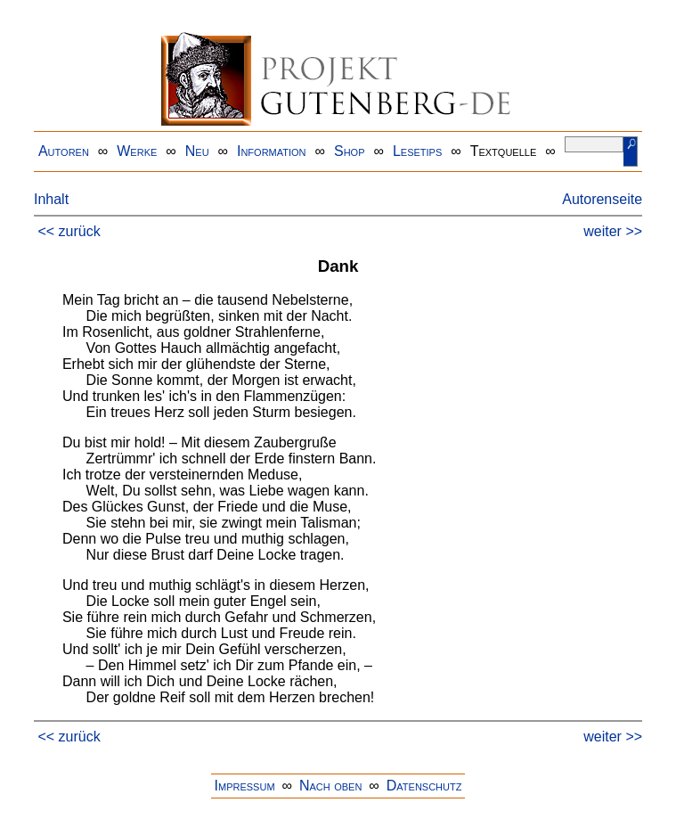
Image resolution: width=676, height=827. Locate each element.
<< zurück (68, 231)
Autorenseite (602, 199)
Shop (349, 151)
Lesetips (417, 151)
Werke (137, 151)
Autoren (63, 151)
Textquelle (503, 151)
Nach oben (330, 785)
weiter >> (612, 231)
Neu (197, 151)
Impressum (245, 785)
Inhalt (51, 199)
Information (271, 151)
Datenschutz (424, 785)
